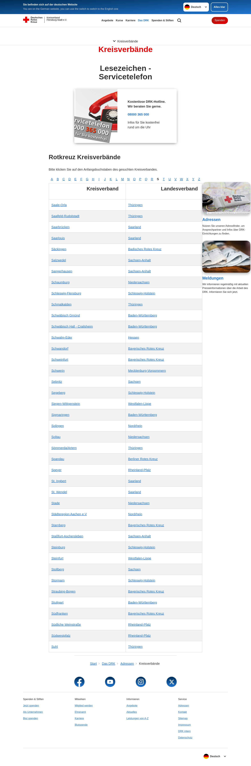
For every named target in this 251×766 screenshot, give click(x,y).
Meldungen (212, 278)
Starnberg (58, 525)
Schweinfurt (59, 359)
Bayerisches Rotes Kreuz (146, 348)
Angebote (107, 20)
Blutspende (81, 724)
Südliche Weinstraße (66, 624)
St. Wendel (59, 492)
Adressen (211, 219)
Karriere (130, 20)
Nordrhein (135, 426)
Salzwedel (58, 260)
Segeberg (58, 392)
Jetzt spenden (31, 705)
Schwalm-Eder (61, 337)
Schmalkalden (61, 304)
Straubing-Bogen (63, 591)
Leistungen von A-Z (137, 718)
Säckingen (58, 249)
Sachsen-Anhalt (139, 260)
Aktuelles (131, 712)
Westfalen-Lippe (139, 403)
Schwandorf (59, 348)
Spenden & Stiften (162, 20)
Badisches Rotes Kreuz (145, 249)
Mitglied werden (84, 705)
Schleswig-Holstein (141, 293)
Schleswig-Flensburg (66, 293)
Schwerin (58, 370)
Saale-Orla (59, 205)
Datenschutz (185, 737)
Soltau (56, 437)
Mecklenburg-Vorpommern (147, 370)
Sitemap (183, 718)
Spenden (220, 20)
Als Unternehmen (33, 712)
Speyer (56, 470)
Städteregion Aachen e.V (69, 514)
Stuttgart (57, 602)
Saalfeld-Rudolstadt (65, 216)
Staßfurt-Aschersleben (67, 536)
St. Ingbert (58, 481)
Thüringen (135, 205)
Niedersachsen (139, 282)
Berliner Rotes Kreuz (143, 459)
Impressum (184, 724)
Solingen (57, 426)
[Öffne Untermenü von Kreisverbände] (125, 31)
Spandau (57, 459)
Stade (55, 503)
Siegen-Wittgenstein (65, 403)
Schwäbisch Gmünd (65, 315)
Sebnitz (56, 381)
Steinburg (58, 547)
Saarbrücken (60, 227)
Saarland (134, 227)
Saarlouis (58, 238)
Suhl (54, 646)
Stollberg (57, 569)
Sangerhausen (61, 271)
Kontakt (182, 712)
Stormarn (58, 580)
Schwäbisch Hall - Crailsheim (72, 326)
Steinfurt (57, 558)
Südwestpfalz (60, 635)
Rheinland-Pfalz (139, 470)
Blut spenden (30, 718)
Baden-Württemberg (142, 315)
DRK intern (184, 731)
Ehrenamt (80, 712)
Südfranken (59, 613)
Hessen (133, 337)
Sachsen (134, 381)
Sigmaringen (60, 415)
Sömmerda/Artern (64, 448)
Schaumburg (60, 282)
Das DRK (143, 20)
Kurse (119, 20)
